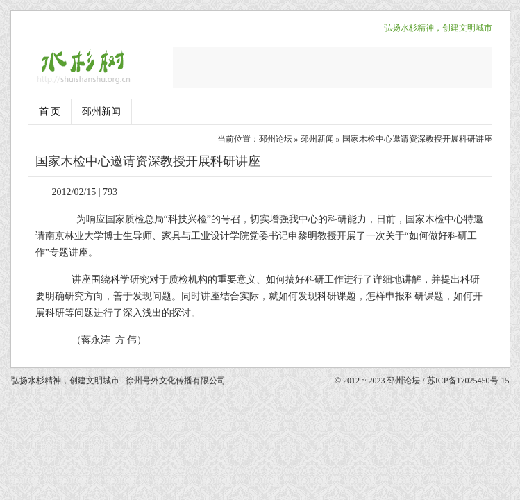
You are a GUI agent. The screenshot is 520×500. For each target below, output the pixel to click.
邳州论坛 (275, 139)
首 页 (50, 111)
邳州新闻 (101, 111)
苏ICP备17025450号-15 (468, 380)
